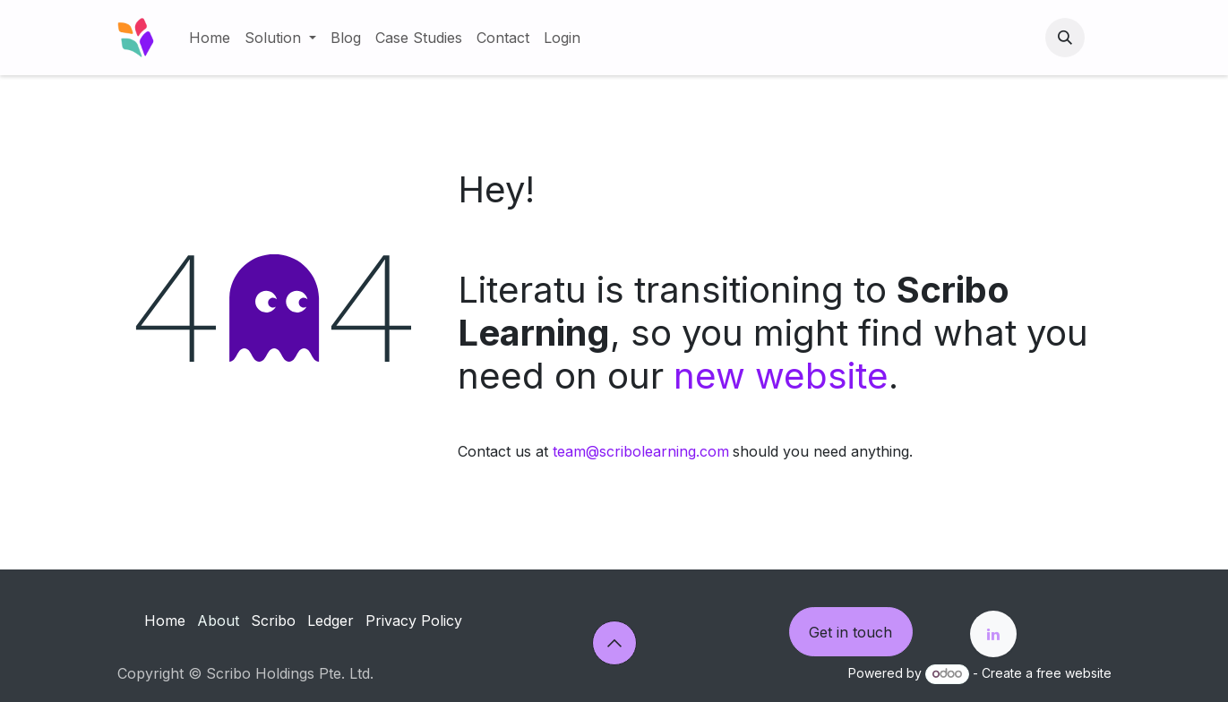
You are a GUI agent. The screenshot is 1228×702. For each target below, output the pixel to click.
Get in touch (850, 632)
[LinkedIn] (993, 634)
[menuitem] (209, 38)
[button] (1065, 37)
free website (1074, 673)
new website (781, 376)
